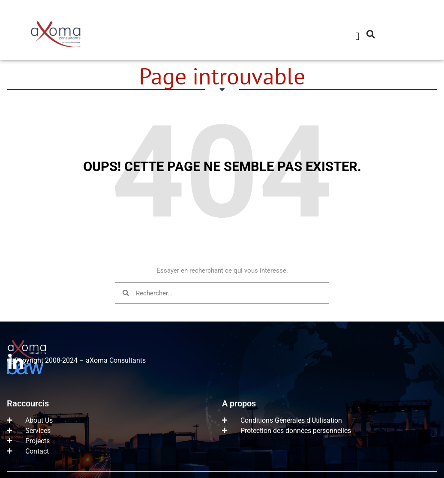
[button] (357, 36)
